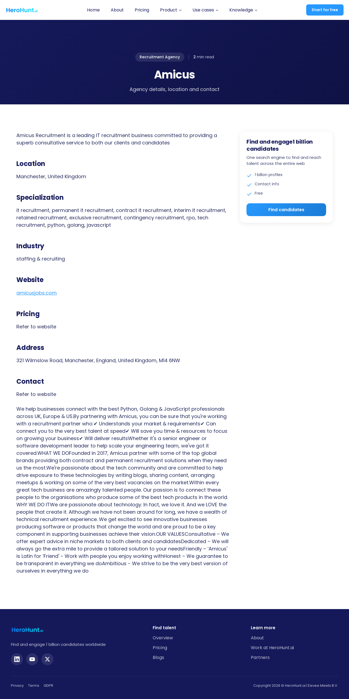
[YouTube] (32, 659)
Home (93, 10)
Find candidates (286, 210)
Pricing (142, 10)
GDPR (48, 685)
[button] (171, 10)
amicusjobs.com (36, 292)
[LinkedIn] (17, 659)
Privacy (17, 685)
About (117, 10)
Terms (33, 685)
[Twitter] (47, 659)
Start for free (325, 10)
